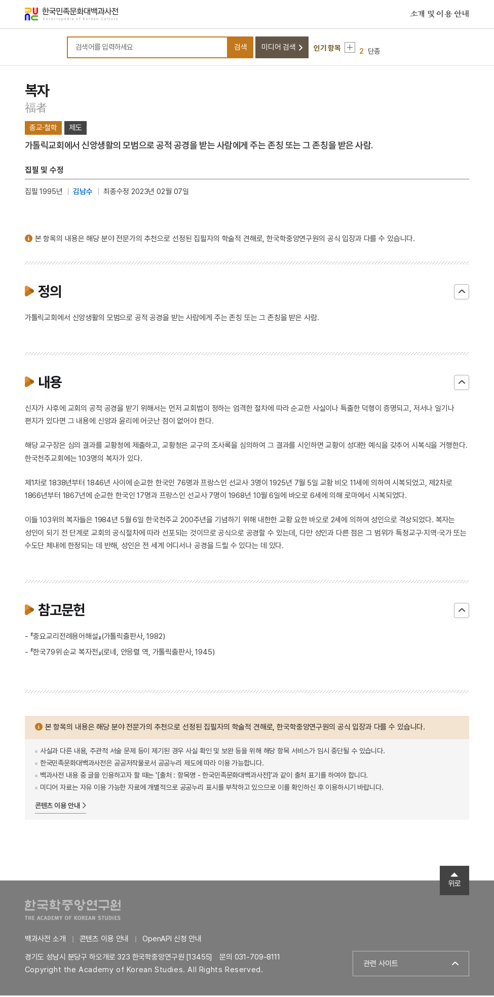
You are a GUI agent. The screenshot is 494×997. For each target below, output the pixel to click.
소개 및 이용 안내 (440, 14)
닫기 (461, 293)
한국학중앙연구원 (73, 911)
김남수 (83, 193)
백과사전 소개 (45, 940)
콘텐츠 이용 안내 (57, 807)
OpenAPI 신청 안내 (172, 940)
